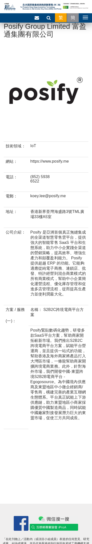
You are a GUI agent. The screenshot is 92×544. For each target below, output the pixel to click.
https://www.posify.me (49, 161)
